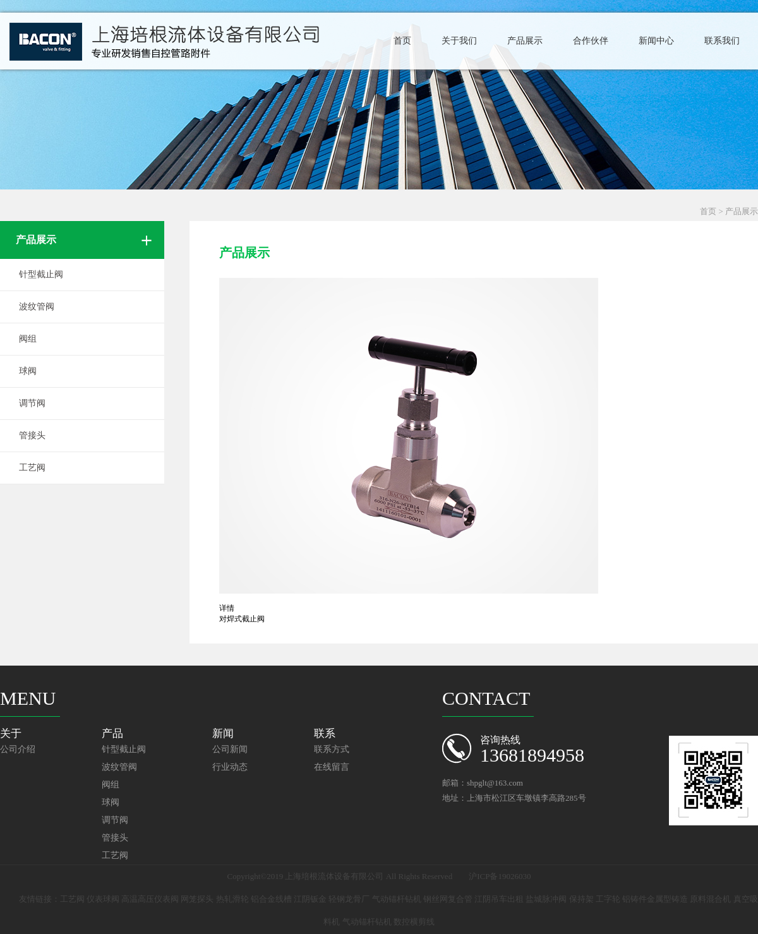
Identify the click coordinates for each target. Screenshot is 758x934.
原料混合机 (710, 899)
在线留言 (331, 767)
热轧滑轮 (232, 899)
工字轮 (608, 899)
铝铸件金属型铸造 (655, 899)
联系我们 (722, 40)
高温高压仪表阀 (150, 899)
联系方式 (331, 749)
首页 (402, 40)
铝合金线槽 (271, 899)
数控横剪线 (414, 921)
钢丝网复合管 (447, 899)
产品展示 (525, 40)
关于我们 (459, 40)
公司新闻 (230, 749)
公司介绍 (17, 749)
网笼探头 (197, 899)
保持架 (581, 899)
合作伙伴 (590, 40)
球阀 (28, 371)
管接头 (32, 435)
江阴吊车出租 (499, 899)
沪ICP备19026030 (500, 876)
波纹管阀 (36, 306)
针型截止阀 (41, 274)
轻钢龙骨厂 (349, 899)
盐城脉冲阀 (546, 899)
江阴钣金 (310, 899)
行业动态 (230, 767)
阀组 (28, 339)
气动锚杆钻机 (396, 899)
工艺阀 (32, 467)
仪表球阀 (103, 899)
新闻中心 (656, 40)
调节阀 (32, 403)
